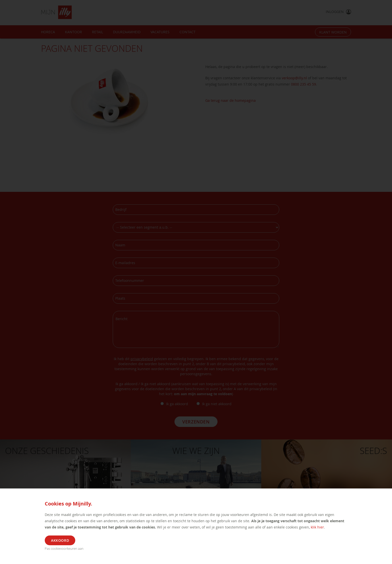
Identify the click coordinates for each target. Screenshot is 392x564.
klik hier (317, 527)
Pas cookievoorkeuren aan (64, 548)
